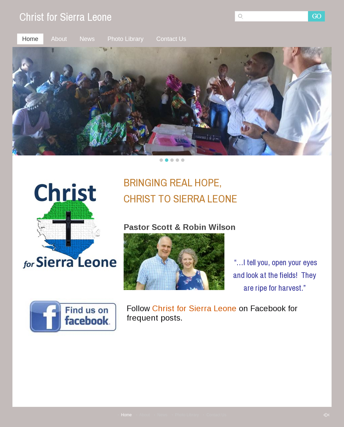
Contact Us (171, 39)
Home (30, 39)
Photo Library (125, 39)
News (87, 39)
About (59, 39)
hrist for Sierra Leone (197, 308)
